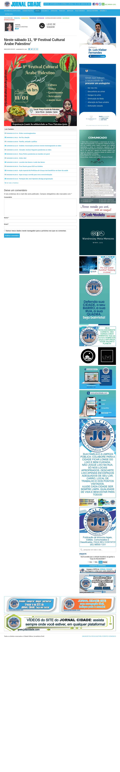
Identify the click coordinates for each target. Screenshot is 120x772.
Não (96, 562)
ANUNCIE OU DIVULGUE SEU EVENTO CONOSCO (99, 636)
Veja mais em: (8, 18)
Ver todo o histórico (11, 183)
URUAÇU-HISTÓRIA (92, 10)
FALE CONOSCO (80, 10)
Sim (91, 562)
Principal (17, 18)
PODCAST (62, 10)
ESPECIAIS (54, 10)
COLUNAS (45, 10)
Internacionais (9, 20)
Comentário (8, 197)
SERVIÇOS (70, 10)
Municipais (24, 18)
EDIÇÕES (103, 10)
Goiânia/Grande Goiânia (53, 18)
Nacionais (65, 18)
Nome (6, 218)
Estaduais (40, 18)
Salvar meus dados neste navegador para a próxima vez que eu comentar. (36, 231)
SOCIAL (37, 10)
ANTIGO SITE (9, 14)
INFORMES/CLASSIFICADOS (12, 10)
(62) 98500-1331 (110, 4)
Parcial (105, 562)
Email (6, 224)
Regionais (32, 18)
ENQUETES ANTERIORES (98, 566)
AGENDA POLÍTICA (27, 10)
